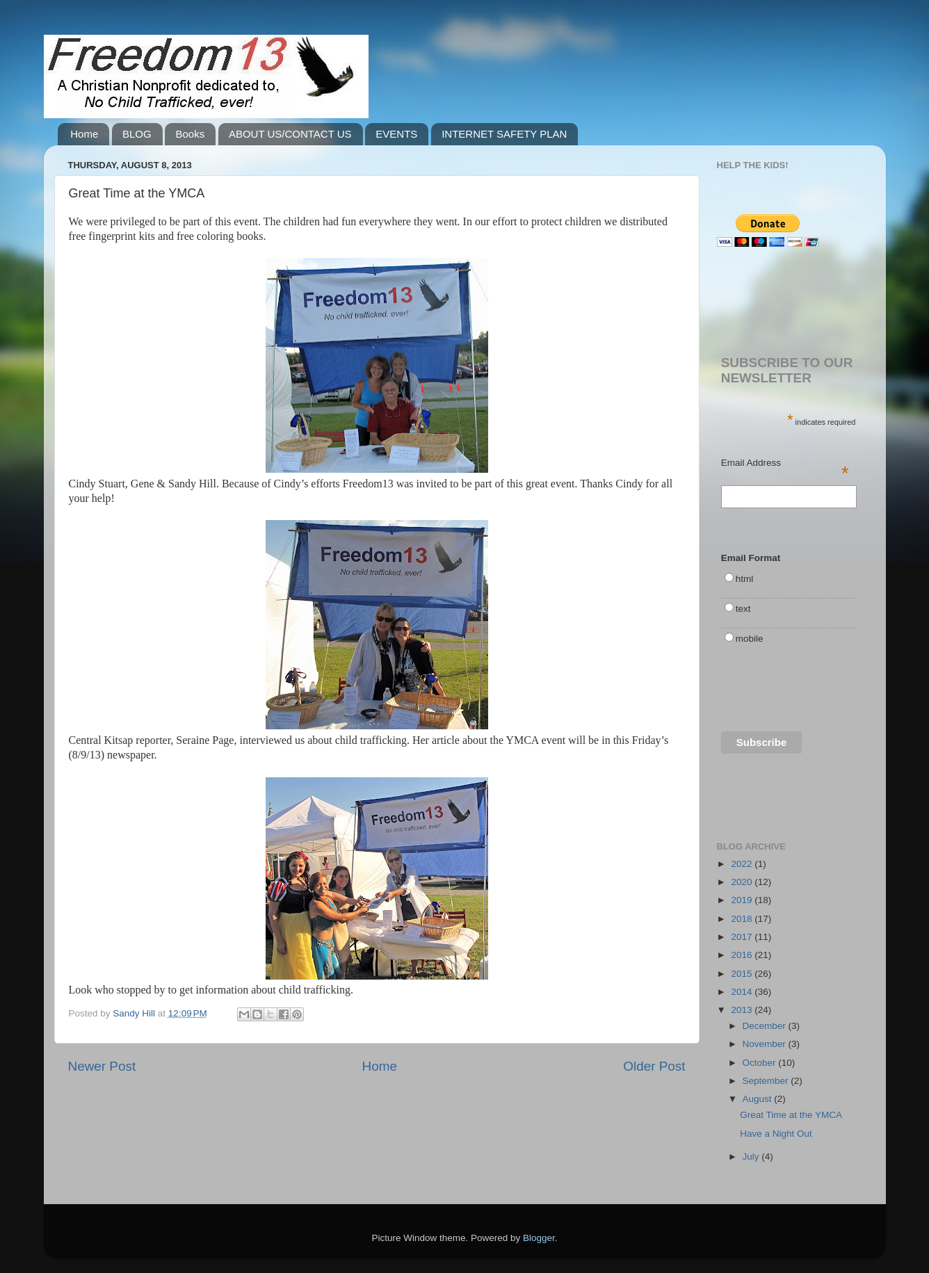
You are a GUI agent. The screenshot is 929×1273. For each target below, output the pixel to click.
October (761, 1062)
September (767, 1081)
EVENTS (396, 134)
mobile (750, 638)
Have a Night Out (776, 1133)
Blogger (539, 1238)
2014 (742, 992)
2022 (742, 864)
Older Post (654, 1066)
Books (189, 134)
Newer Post (102, 1066)
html (745, 579)
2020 (742, 882)
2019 (742, 900)
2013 (742, 1010)
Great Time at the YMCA (791, 1115)
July (752, 1156)
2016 (742, 955)
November (766, 1044)
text (743, 608)
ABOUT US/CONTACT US (290, 134)
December (766, 1026)
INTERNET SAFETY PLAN (504, 134)
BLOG (137, 134)
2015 (742, 973)
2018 (742, 919)
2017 (742, 937)
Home (84, 134)
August (759, 1099)
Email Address (785, 463)
